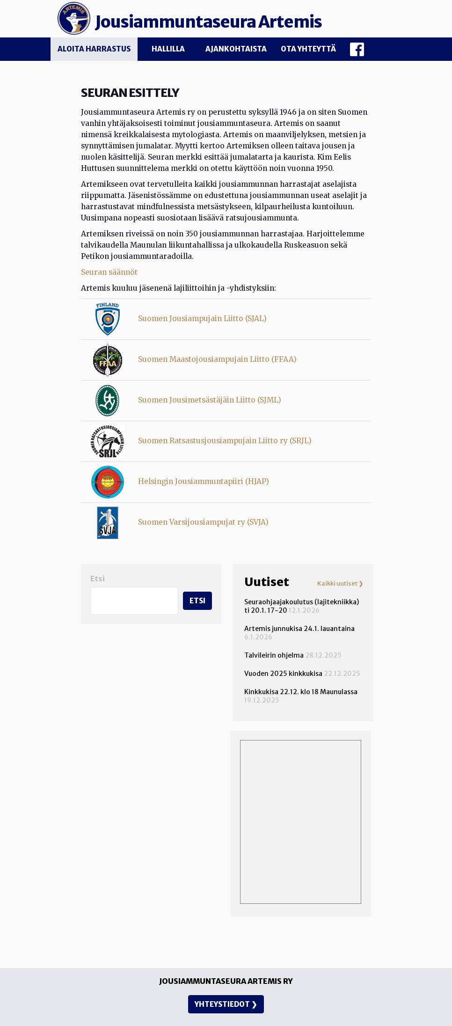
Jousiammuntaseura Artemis (208, 22)
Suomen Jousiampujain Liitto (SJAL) (202, 318)
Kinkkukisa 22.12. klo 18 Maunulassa (300, 692)
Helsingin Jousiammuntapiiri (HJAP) (203, 481)
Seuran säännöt (109, 272)
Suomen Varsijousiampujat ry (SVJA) (203, 522)
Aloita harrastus (94, 48)
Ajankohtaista (236, 48)
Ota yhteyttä (308, 48)
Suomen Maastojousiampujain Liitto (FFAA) (217, 359)
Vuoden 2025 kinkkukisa (283, 673)
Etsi (97, 578)
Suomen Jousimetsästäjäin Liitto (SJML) (209, 400)
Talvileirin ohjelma (274, 655)
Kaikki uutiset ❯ (340, 583)
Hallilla (168, 48)
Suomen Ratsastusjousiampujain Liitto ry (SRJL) (225, 440)
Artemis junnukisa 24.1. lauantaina (299, 628)
